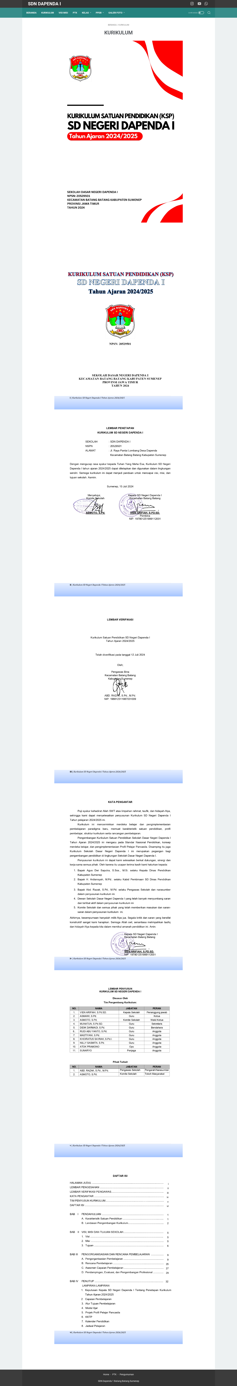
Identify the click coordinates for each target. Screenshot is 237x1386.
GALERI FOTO (117, 12)
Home (106, 1374)
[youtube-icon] (200, 3)
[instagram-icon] (193, 3)
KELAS (87, 12)
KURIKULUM (49, 12)
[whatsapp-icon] (207, 3)
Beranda (33, 12)
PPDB (100, 12)
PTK (76, 12)
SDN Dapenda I (44, 3)
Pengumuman (127, 1374)
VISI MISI (65, 12)
